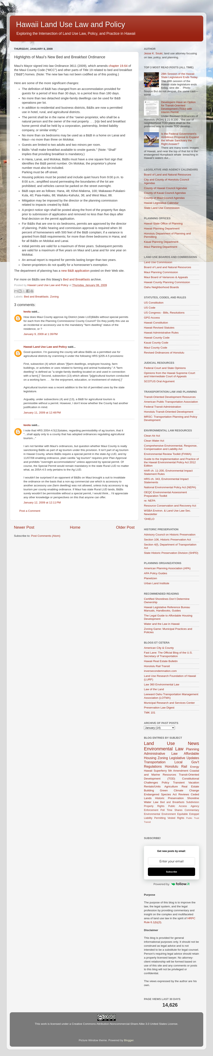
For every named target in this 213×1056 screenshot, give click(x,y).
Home (75, 527)
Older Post (125, 527)
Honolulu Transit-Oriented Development (168, 411)
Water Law (151, 802)
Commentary (192, 810)
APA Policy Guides (155, 573)
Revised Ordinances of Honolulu (164, 352)
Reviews (183, 794)
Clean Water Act (154, 440)
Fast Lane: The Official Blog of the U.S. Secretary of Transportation (168, 654)
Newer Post (24, 527)
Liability (148, 818)
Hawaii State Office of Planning (163, 223)
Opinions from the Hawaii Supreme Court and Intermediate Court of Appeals (169, 374)
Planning (192, 749)
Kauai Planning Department (161, 241)
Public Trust (192, 818)
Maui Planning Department (160, 246)
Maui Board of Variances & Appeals (166, 277)
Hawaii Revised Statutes (159, 327)
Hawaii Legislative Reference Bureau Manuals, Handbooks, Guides (167, 609)
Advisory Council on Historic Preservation (170, 534)
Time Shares (174, 810)
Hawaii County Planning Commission (167, 282)
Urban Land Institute (156, 583)
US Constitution (153, 302)
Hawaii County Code (157, 337)
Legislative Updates (184, 758)
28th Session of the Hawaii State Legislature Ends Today (179, 75)
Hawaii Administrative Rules (161, 332)
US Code (149, 307)
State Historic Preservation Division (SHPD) (171, 552)
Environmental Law (163, 748)
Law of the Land (154, 689)
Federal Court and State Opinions (165, 368)
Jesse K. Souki (153, 53)
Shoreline (193, 798)
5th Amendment (178, 770)
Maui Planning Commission (161, 272)
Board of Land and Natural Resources (167, 174)
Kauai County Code (156, 342)
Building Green (156, 790)
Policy (165, 782)
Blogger (129, 1040)
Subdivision (192, 802)
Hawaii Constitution (156, 322)
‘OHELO (149, 519)
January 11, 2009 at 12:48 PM (42, 412)
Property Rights (154, 806)
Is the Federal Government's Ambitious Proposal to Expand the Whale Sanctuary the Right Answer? (180, 139)
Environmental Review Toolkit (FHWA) (167, 454)
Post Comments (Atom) (45, 535)
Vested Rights (175, 818)
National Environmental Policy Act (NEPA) (170, 487)
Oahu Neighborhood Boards (161, 287)
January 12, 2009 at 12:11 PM (42, 502)
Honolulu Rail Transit (157, 666)
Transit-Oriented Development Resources (170, 396)
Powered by (172, 884)
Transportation (155, 762)
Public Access (177, 806)
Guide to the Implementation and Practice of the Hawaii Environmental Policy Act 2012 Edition (171, 462)
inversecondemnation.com (160, 670)
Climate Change (186, 790)
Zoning (54, 296)
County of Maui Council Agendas (164, 197)
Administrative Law (160, 753)
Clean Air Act (152, 435)
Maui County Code (155, 347)
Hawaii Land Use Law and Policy (70, 24)
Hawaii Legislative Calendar (161, 202)
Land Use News (171, 743)
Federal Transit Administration (162, 406)
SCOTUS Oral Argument (159, 381)
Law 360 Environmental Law (161, 684)
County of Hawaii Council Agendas (165, 188)
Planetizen (150, 578)
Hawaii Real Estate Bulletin (161, 661)
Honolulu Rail (176, 766)
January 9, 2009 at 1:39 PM (41, 334)
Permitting (160, 818)
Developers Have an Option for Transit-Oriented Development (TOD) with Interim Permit (178, 107)
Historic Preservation (169, 798)
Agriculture (171, 786)
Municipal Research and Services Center (169, 702)
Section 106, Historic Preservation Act (167, 539)
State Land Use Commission (162, 207)
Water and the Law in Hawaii (162, 623)
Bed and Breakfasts (76, 279)
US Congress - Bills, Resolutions (164, 312)
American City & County (159, 647)
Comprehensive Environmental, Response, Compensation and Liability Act (170, 447)
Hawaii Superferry (155, 770)
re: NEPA (149, 500)
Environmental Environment (160, 814)
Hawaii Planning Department (162, 228)
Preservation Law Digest (159, 707)
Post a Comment (29, 510)
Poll (162, 810)
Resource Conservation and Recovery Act (170, 505)
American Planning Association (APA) (167, 568)
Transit (147, 822)
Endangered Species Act (160, 794)
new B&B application (75, 270)
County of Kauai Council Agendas (165, 192)
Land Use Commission (158, 262)
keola (27, 311)
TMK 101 (149, 712)
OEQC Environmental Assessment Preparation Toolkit (165, 494)
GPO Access (152, 317)
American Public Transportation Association (171, 401)
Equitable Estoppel (188, 814)
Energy (194, 766)
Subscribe (171, 871)
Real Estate (190, 786)
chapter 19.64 (118, 65)
